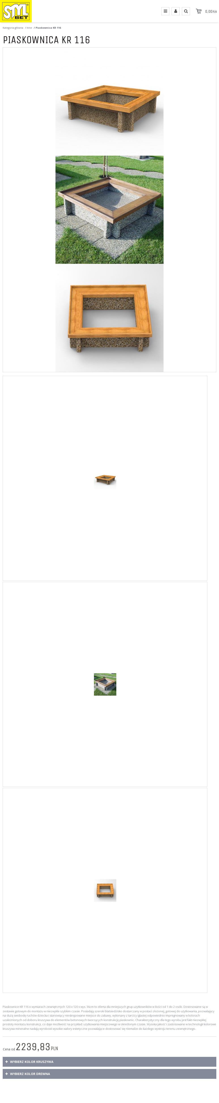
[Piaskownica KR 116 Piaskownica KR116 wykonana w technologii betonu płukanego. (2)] (109, 210)
